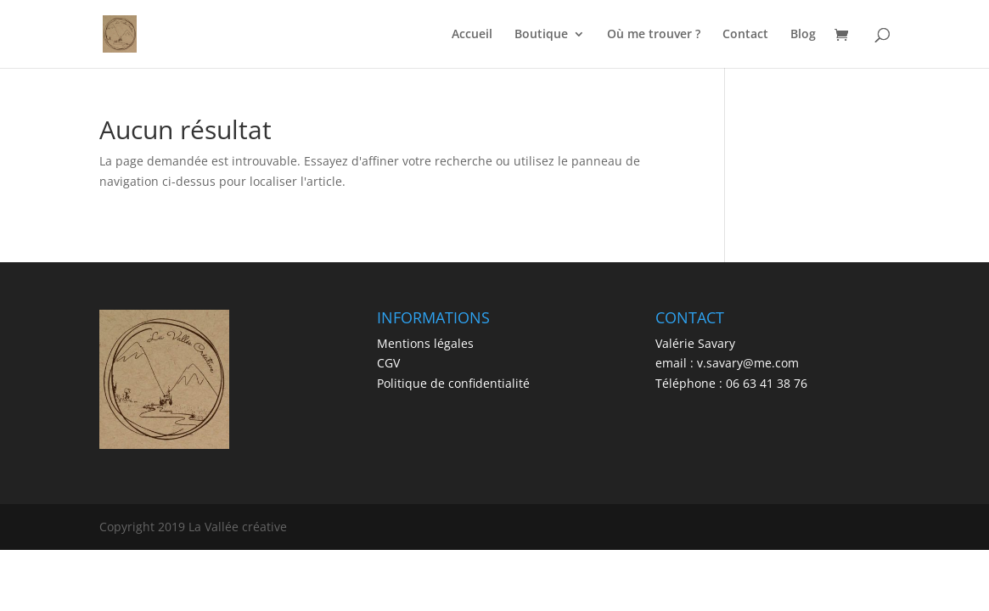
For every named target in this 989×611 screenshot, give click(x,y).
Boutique (541, 35)
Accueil (472, 35)
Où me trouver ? (653, 35)
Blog (803, 35)
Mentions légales (425, 343)
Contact (745, 35)
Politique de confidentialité (453, 383)
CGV (388, 363)
